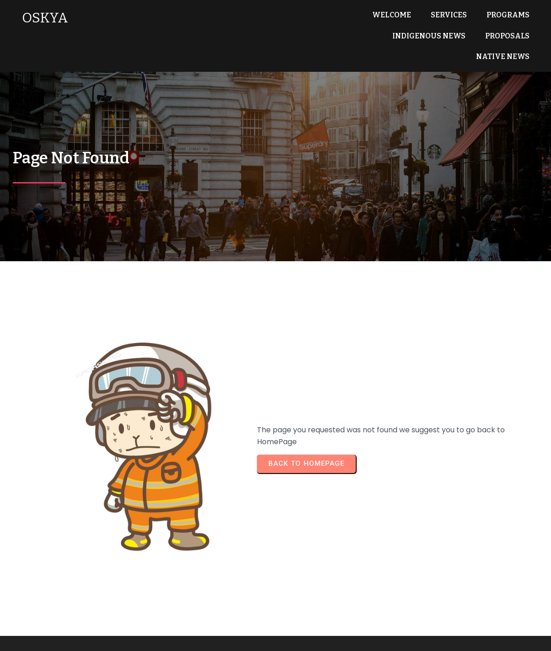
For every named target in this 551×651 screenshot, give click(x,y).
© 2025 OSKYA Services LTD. (275, 637)
